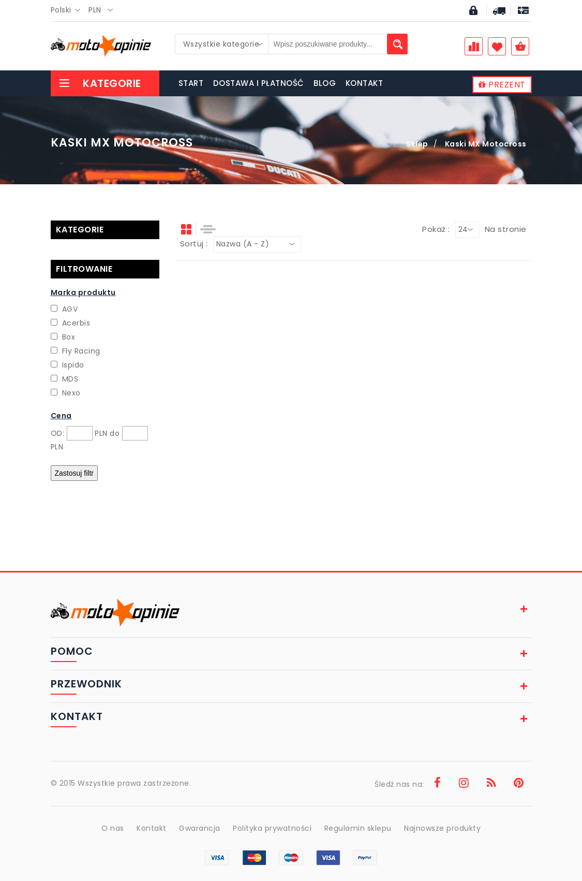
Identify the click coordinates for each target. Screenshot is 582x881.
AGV (70, 309)
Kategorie (99, 83)
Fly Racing (81, 351)
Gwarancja (199, 828)
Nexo (71, 393)
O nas (112, 828)
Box (69, 337)
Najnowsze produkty (442, 828)
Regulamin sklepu (358, 828)
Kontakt (152, 828)
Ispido (73, 365)
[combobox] (68, 10)
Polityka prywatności (272, 828)
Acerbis (76, 323)
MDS (70, 379)
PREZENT (502, 85)
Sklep (417, 144)
